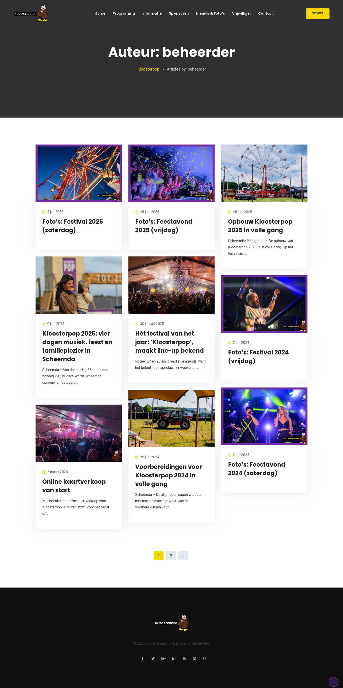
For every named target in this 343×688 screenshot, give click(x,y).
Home (100, 13)
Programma (124, 13)
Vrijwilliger (241, 13)
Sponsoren (179, 13)
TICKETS (317, 13)
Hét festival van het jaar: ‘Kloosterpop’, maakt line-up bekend (169, 342)
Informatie (152, 13)
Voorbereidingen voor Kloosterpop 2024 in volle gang (168, 475)
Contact (266, 13)
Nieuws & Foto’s (210, 13)
